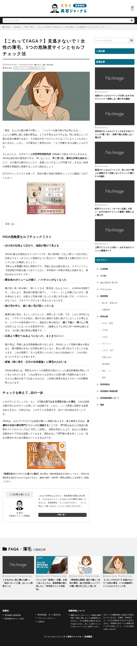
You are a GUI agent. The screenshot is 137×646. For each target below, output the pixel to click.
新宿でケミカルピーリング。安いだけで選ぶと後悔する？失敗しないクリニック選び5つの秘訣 (114, 173)
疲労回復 (106, 364)
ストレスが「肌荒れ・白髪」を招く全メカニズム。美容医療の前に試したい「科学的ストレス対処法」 (51, 584)
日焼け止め (106, 357)
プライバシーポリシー (46, 618)
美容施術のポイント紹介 (14, 618)
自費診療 (106, 310)
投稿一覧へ (62, 515)
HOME (7, 27)
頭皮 (10, 68)
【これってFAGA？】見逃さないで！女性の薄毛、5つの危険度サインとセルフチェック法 (71, 27)
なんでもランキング (109, 282)
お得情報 (104, 269)
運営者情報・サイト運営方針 (49, 615)
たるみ (105, 337)
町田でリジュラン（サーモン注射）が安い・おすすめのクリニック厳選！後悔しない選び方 (114, 211)
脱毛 (104, 378)
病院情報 (104, 296)
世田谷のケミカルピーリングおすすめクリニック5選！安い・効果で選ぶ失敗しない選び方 (114, 134)
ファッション (106, 289)
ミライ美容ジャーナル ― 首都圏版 (77, 636)
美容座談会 (105, 385)
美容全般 (17, 27)
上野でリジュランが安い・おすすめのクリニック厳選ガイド (114, 249)
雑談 (102, 405)
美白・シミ (106, 371)
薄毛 (6, 68)
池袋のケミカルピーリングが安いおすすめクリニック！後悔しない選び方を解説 (114, 97)
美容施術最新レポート (109, 398)
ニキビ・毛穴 (107, 350)
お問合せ (41, 622)
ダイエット (106, 344)
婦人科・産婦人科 (109, 303)
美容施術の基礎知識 (109, 391)
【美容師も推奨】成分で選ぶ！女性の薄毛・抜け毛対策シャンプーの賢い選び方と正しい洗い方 (85, 584)
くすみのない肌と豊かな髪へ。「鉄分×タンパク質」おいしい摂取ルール (18, 582)
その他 (103, 276)
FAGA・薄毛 (29, 27)
